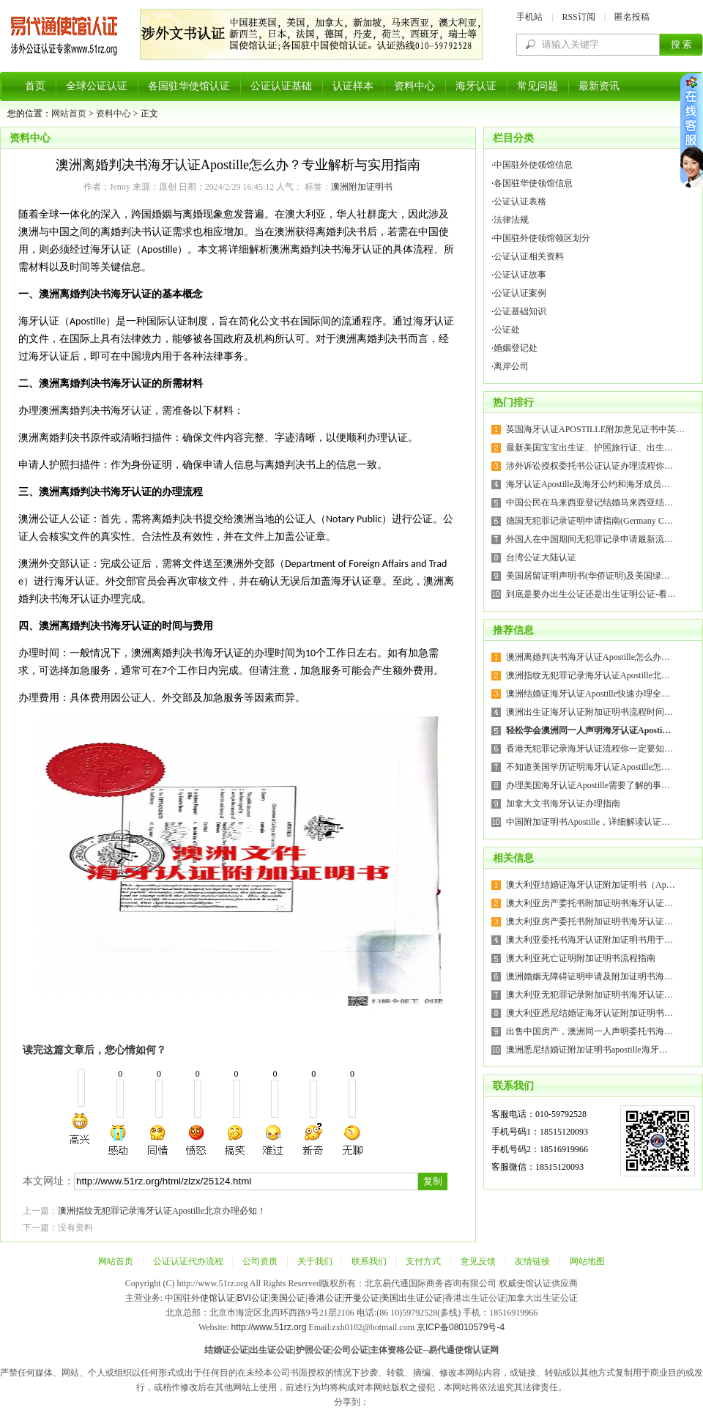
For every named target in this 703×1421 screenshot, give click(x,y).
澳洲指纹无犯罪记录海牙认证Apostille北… (588, 675)
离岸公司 (511, 366)
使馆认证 (217, 1298)
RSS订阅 (578, 17)
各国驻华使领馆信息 (533, 183)
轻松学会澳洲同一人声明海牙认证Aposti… (588, 730)
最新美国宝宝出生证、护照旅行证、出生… (589, 447)
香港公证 (325, 1298)
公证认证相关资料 (529, 256)
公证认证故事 (520, 275)
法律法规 (511, 220)
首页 (35, 86)
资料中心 (414, 86)
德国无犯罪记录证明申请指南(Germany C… (589, 521)
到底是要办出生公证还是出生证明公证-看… (591, 594)
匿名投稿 (632, 17)
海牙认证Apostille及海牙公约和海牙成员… (588, 484)
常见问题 (537, 86)
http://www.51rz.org (269, 1327)
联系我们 (369, 1261)
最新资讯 (599, 86)
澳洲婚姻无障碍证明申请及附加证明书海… (589, 976)
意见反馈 (478, 1261)
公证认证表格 (520, 201)
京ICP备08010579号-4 (461, 1327)
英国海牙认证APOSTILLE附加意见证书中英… (595, 429)
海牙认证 (475, 86)
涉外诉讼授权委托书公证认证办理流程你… (589, 466)
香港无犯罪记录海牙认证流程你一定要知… (589, 748)
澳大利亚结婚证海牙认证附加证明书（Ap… (590, 885)
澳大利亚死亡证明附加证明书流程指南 (580, 958)
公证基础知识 (520, 311)
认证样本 (352, 86)
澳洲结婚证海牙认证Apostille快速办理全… (588, 694)
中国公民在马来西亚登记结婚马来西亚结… (589, 502)
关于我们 (314, 1261)
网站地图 (587, 1261)
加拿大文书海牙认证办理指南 (563, 803)
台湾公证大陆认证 (541, 557)
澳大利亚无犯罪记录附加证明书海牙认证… (589, 995)
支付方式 (423, 1261)
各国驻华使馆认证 (189, 86)
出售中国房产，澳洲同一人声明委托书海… (589, 1031)
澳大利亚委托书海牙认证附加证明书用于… (589, 940)
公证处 (507, 329)
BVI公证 (252, 1298)
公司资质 (260, 1261)
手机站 (529, 17)
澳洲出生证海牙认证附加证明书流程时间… (589, 712)
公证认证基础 (281, 86)
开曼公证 (361, 1298)
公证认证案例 (520, 293)
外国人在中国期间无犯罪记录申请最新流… (589, 539)
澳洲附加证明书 (362, 187)
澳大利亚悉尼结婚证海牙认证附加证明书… (589, 1013)
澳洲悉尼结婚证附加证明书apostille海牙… (587, 1050)
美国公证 (287, 1298)
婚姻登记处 (516, 348)
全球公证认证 (96, 86)
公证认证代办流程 (188, 1261)
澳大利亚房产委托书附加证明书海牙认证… (589, 903)
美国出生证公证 (411, 1298)
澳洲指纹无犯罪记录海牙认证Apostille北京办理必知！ (162, 1211)
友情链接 (532, 1261)
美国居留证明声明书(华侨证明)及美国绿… (588, 576)
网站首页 (68, 113)
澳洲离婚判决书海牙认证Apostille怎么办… (588, 657)
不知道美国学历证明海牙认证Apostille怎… (588, 767)
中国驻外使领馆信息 (533, 165)
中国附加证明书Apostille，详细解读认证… (588, 822)
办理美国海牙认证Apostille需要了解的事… (588, 785)
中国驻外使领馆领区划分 (542, 238)
